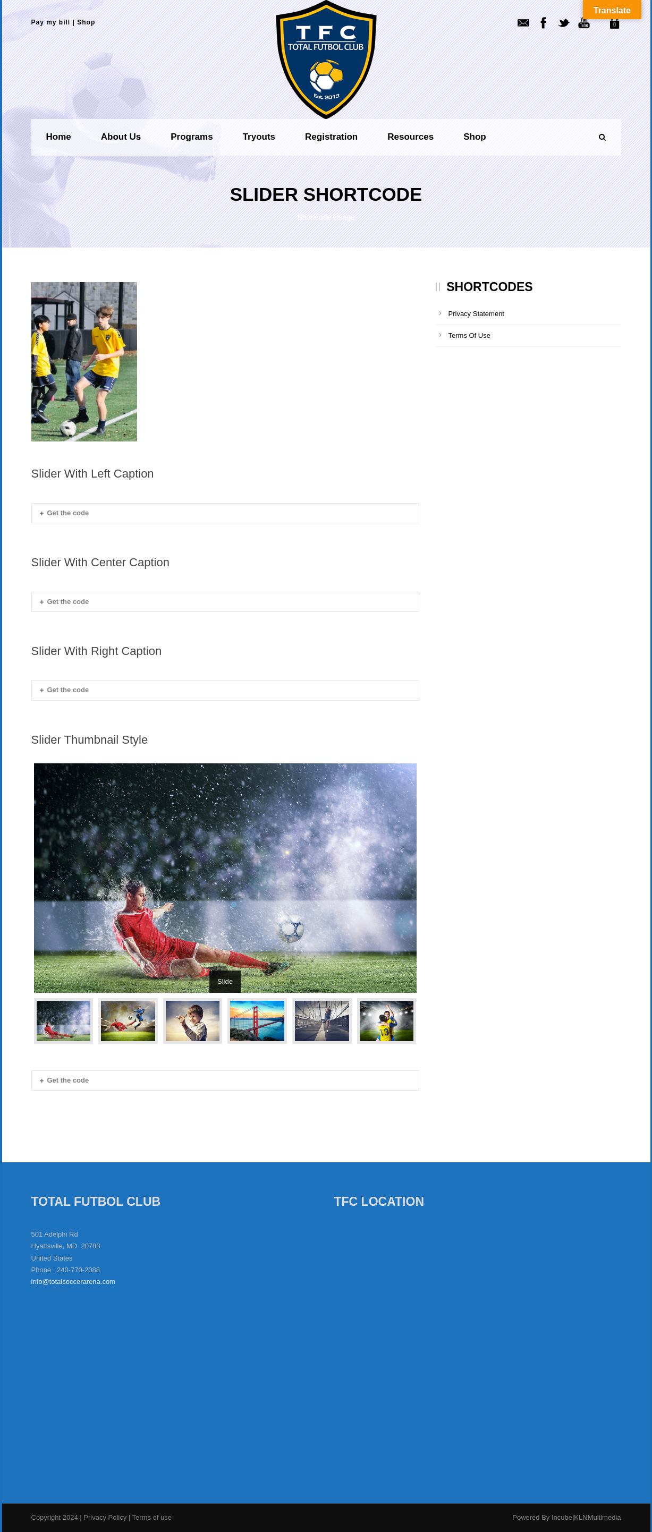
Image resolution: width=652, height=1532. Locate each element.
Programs (192, 137)
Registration (331, 137)
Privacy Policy (106, 1517)
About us (121, 137)
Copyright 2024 (54, 1517)
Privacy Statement (476, 314)
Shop (86, 22)
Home (58, 137)
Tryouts (259, 137)
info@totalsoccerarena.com (73, 1282)
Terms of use (152, 1517)
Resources (410, 137)
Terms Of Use (469, 335)
